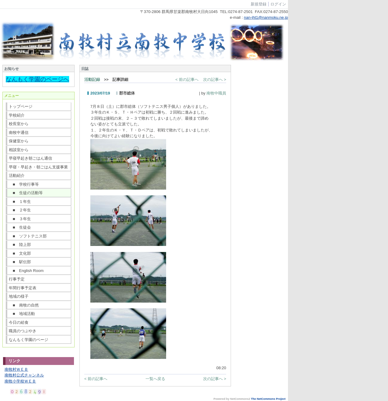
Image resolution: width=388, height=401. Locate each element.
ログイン (278, 4)
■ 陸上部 (20, 244)
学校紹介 (17, 115)
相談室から (18, 149)
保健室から (18, 141)
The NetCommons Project (268, 398)
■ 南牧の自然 (24, 305)
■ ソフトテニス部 (28, 236)
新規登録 (258, 4)
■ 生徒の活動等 (26, 193)
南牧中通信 (18, 132)
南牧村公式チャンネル (24, 375)
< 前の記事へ (187, 79)
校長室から (18, 123)
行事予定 (17, 279)
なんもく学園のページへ (37, 79)
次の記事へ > (214, 79)
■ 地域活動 (22, 313)
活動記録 (92, 79)
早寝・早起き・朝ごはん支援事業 (38, 167)
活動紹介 (17, 175)
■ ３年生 (20, 219)
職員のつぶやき (22, 331)
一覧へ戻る (155, 378)
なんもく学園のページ (28, 339)
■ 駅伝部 (20, 262)
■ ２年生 (20, 210)
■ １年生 (20, 201)
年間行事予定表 (22, 288)
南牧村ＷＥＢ (16, 369)
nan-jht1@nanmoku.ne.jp (266, 17)
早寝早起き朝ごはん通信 (30, 158)
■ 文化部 (20, 253)
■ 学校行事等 (24, 184)
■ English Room (26, 270)
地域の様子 (18, 296)
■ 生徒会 (20, 227)
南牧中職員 (216, 93)
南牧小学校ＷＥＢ (20, 381)
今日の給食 (18, 322)
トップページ (20, 106)
